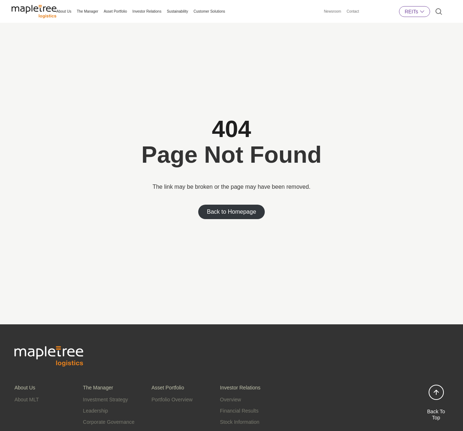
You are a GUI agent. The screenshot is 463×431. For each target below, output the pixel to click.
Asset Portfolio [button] (115, 11)
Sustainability (177, 11)
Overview (230, 399)
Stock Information (239, 422)
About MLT (26, 399)
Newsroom (332, 11)
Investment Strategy (105, 399)
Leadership (95, 411)
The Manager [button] (87, 11)
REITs (414, 11)
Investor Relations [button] (146, 11)
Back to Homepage (231, 212)
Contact (353, 11)
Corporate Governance (108, 422)
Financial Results (239, 411)
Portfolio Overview (172, 399)
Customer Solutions (209, 11)
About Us (63, 11)
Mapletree (379, 17)
